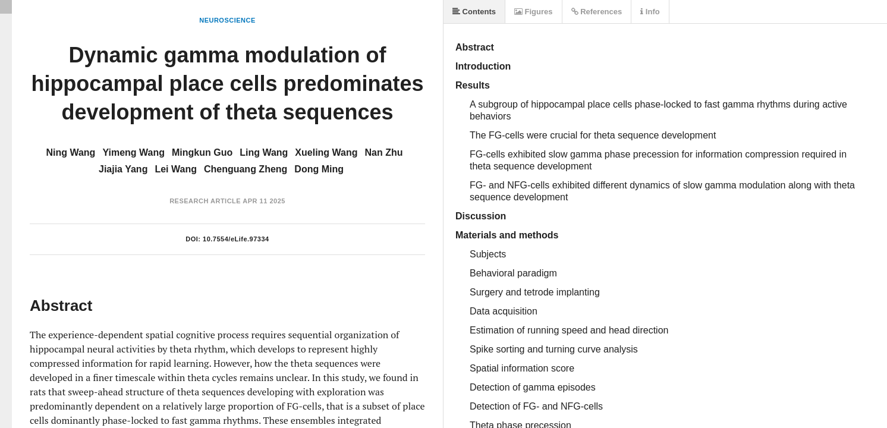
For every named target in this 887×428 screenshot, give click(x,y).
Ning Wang (70, 152)
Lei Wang (176, 169)
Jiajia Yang (123, 169)
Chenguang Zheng (245, 169)
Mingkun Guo (202, 152)
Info (649, 11)
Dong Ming (319, 169)
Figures (533, 11)
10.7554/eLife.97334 (236, 239)
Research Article (205, 200)
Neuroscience (227, 20)
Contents (474, 11)
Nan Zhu (384, 152)
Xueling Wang (326, 152)
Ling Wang (264, 152)
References (596, 11)
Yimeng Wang (133, 152)
